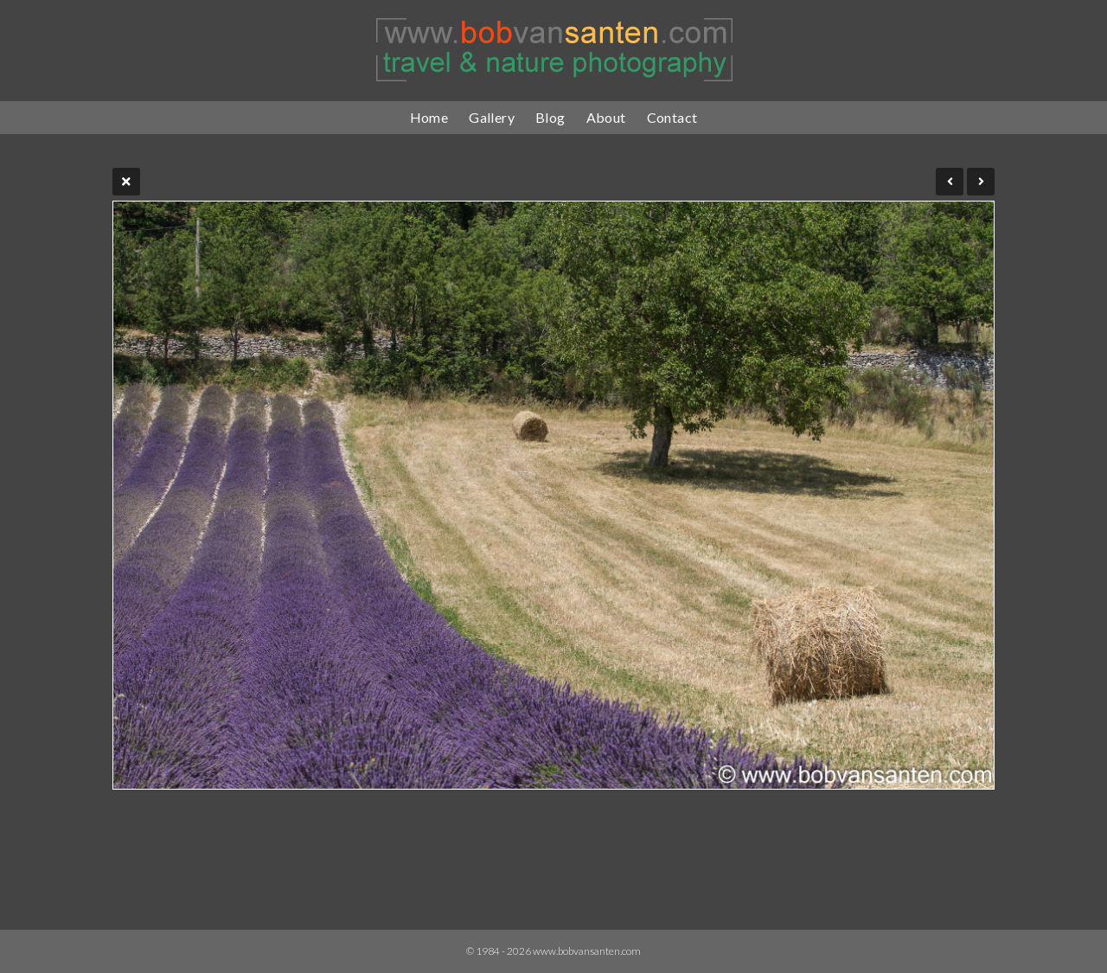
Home (429, 117)
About (606, 117)
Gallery (492, 117)
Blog (550, 117)
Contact (672, 117)
